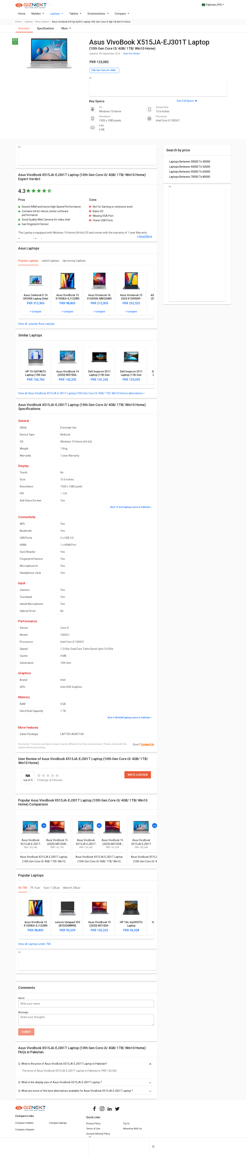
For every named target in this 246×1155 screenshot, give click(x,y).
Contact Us (147, 746)
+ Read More (144, 238)
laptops (28, 24)
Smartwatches (98, 15)
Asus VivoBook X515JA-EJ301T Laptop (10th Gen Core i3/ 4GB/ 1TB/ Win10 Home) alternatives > (86, 395)
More (66, 30)
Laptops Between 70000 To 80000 (189, 179)
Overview (23, 30)
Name (21, 1000)
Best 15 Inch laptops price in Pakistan (130, 509)
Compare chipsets (24, 1132)
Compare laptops (58, 1125)
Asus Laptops (42, 24)
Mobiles (37, 15)
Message (23, 1014)
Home (21, 15)
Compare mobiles (24, 1125)
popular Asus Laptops (41, 326)
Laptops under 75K (39, 946)
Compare (122, 15)
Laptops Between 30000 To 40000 (189, 163)
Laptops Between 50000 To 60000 (189, 173)
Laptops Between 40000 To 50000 (189, 168)
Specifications (45, 30)
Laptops (56, 15)
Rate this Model (131, 56)
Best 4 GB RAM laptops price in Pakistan (129, 720)
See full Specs (185, 103)
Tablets (75, 15)
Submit (26, 1034)
